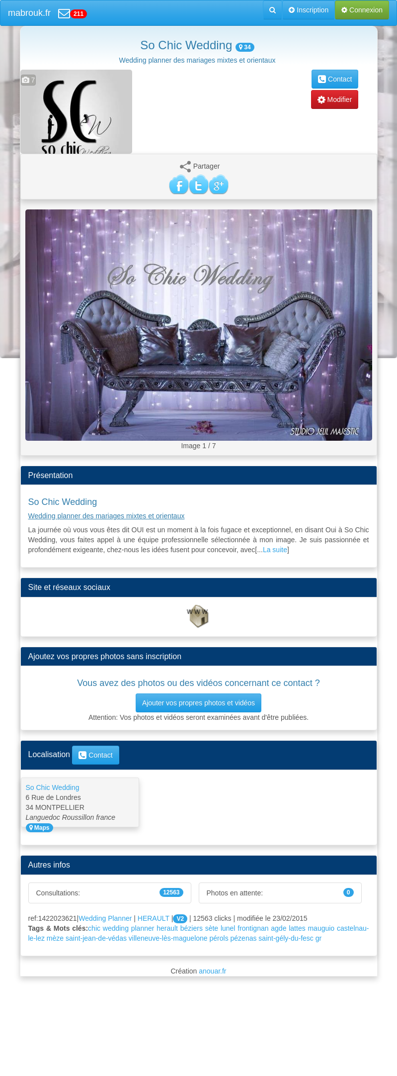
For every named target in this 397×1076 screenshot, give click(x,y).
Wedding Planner (105, 918)
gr (318, 938)
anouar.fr (212, 971)
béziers (191, 928)
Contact (335, 79)
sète (211, 928)
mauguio (321, 928)
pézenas (244, 938)
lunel (228, 928)
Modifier (335, 99)
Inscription (308, 10)
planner (143, 928)
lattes (297, 928)
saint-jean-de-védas (96, 938)
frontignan (253, 928)
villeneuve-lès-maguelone (168, 938)
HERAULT (153, 918)
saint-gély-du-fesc (286, 938)
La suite (275, 550)
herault (167, 928)
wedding (116, 928)
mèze (55, 938)
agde (278, 928)
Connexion (362, 10)
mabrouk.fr (29, 13)
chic (94, 928)
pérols (219, 938)
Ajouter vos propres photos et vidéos (198, 703)
